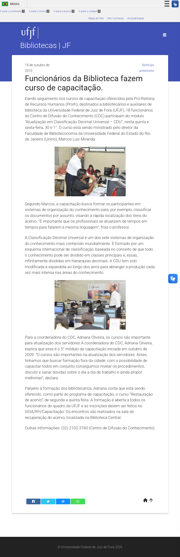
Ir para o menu (39, 11)
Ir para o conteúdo (12, 11)
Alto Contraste (115, 18)
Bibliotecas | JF (45, 45)
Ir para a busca (64, 11)
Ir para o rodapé (90, 11)
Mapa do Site (96, 18)
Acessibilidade (135, 18)
